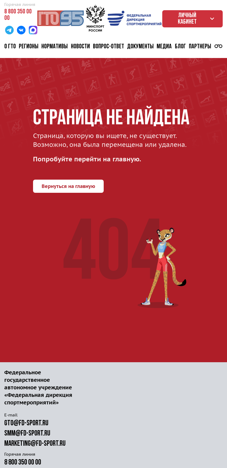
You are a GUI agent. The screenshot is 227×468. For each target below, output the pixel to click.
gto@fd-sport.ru (26, 423)
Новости (80, 46)
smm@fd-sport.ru (27, 433)
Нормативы (54, 46)
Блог (180, 46)
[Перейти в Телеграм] (9, 30)
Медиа (164, 46)
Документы (140, 46)
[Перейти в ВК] (21, 30)
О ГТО (10, 46)
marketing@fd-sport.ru (35, 444)
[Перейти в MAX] (33, 30)
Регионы (28, 46)
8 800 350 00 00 (18, 15)
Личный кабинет (197, 18)
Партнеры (200, 46)
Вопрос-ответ (108, 46)
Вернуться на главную (68, 186)
